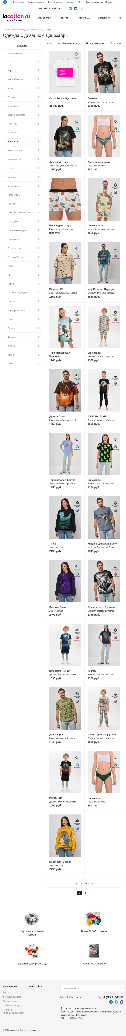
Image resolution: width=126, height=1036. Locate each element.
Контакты (70, 2)
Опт (80, 2)
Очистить (22, 45)
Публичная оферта (12, 1005)
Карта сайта (35, 986)
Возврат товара (55, 2)
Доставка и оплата (36, 2)
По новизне (116, 43)
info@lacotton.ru (73, 997)
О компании (18, 2)
